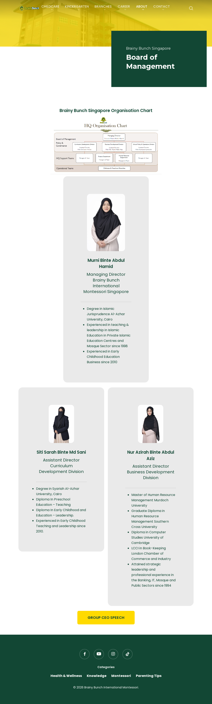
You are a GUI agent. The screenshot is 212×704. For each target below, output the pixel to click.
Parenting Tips (148, 676)
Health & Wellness (66, 676)
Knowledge (96, 676)
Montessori (121, 676)
